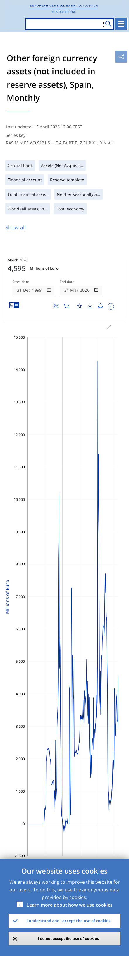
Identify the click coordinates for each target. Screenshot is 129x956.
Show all (15, 227)
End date (67, 281)
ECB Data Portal (64, 11)
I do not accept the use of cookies (68, 938)
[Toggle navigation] (121, 24)
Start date (20, 281)
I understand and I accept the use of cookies (68, 920)
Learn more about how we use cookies (70, 905)
